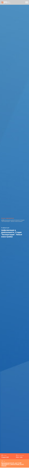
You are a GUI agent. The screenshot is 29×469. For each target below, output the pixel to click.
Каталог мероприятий (7, 218)
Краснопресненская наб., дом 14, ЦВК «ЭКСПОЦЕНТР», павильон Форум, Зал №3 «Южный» (12, 464)
